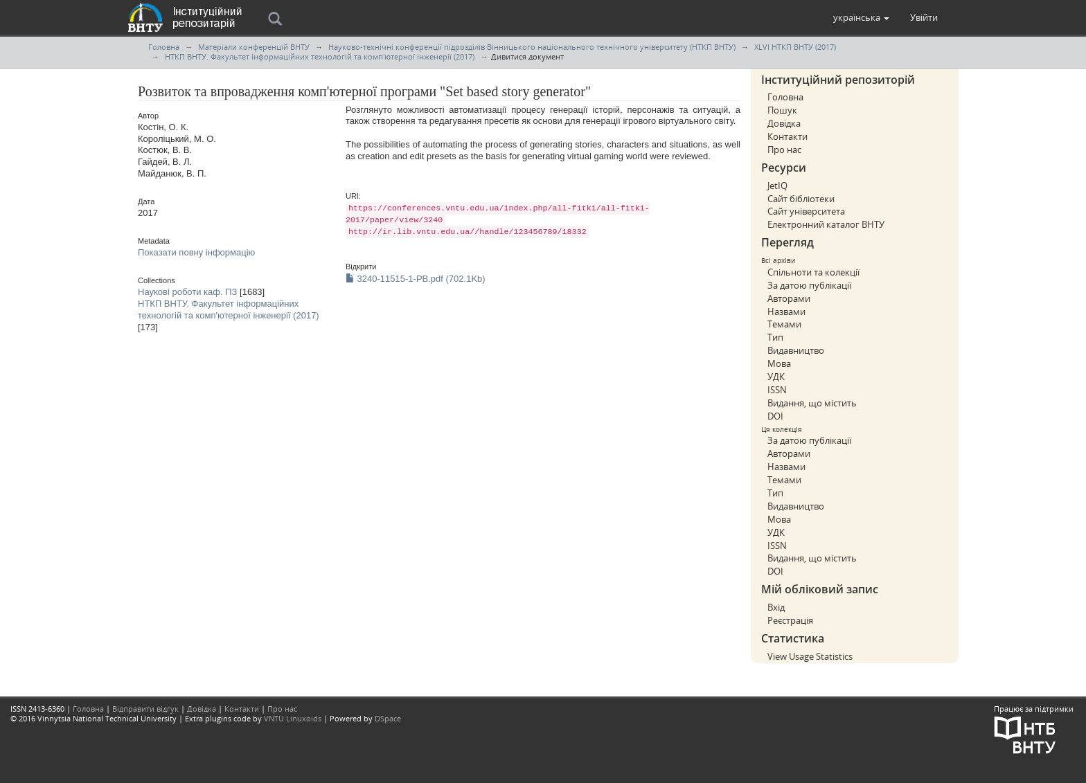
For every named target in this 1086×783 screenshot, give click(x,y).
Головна (163, 47)
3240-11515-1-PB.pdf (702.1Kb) (416, 278)
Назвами (786, 311)
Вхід (776, 607)
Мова (779, 363)
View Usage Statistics (810, 656)
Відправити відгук (145, 708)
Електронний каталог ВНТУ (825, 224)
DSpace (388, 718)
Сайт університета (806, 211)
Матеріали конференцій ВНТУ (254, 47)
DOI (775, 416)
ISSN (777, 390)
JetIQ (777, 185)
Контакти (787, 136)
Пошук (782, 110)
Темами (784, 324)
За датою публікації (809, 285)
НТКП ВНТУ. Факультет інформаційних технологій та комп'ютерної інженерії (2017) (319, 56)
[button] (861, 17)
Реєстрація (790, 620)
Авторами (788, 298)
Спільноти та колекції (813, 272)
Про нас (784, 149)
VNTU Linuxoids (292, 718)
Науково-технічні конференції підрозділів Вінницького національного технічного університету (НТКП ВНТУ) (532, 47)
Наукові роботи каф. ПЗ (187, 292)
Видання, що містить (812, 403)
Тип (775, 337)
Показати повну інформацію (196, 252)
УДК (776, 376)
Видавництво (795, 350)
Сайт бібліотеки (801, 198)
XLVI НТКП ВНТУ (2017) (795, 47)
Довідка (784, 123)
